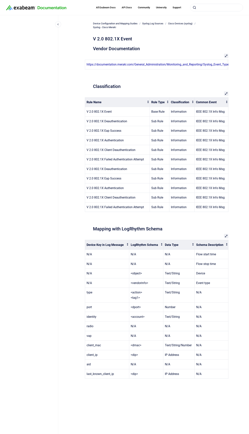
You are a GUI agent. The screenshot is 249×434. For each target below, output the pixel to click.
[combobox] (216, 7)
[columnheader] (117, 102)
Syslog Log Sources (152, 23)
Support (177, 7)
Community (144, 7)
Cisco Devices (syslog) (180, 23)
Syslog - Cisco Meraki (104, 27)
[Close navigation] (58, 24)
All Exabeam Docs (106, 7)
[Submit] (194, 8)
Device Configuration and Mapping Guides (115, 23)
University (161, 7)
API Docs (127, 7)
